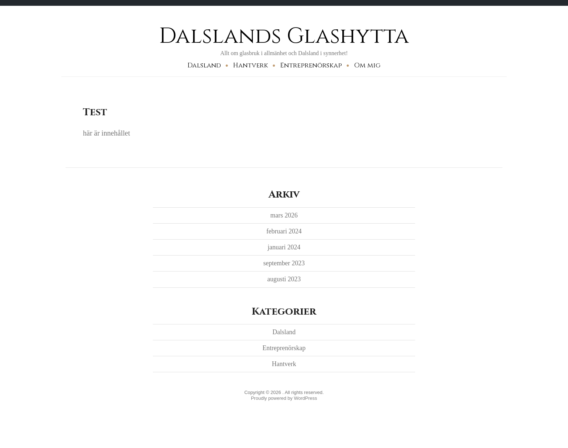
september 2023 (284, 263)
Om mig (367, 65)
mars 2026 (284, 215)
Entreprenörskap (311, 65)
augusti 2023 (284, 279)
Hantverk (250, 65)
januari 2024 (284, 247)
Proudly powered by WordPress (284, 398)
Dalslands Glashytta (284, 36)
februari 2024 (283, 231)
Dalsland (204, 65)
